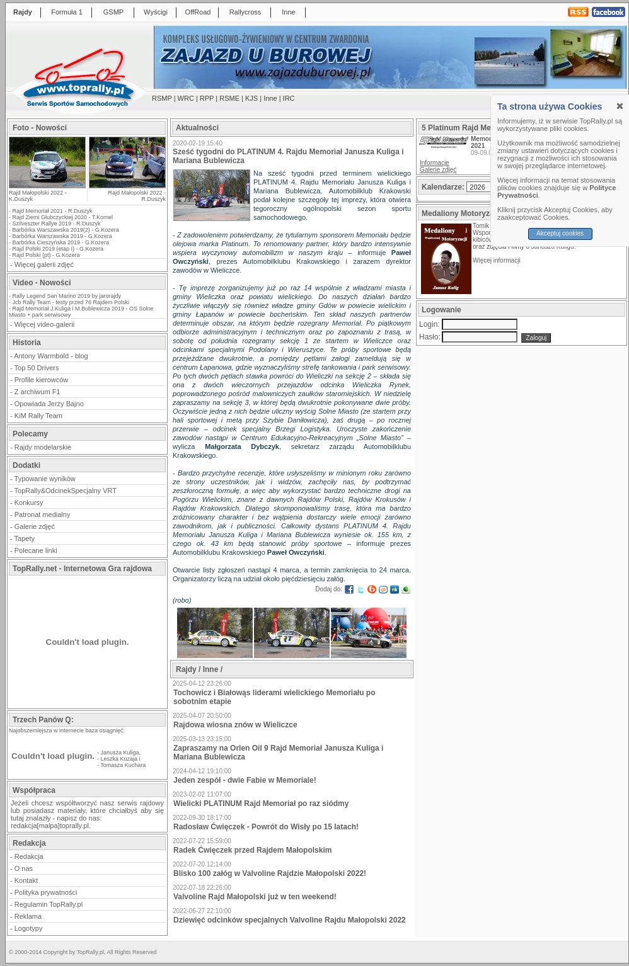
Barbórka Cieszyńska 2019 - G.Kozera (61, 242)
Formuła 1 (67, 12)
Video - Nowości (42, 282)
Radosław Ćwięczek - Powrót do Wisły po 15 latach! (266, 826)
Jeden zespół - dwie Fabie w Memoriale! (244, 780)
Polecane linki (35, 550)
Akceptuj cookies (560, 233)
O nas (23, 868)
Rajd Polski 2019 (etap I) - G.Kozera (58, 249)
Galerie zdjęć (34, 526)
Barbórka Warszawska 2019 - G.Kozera (62, 236)
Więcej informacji (497, 260)
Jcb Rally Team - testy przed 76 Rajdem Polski (71, 302)
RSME (229, 98)
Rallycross (245, 12)
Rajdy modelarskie (42, 447)
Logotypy (28, 928)
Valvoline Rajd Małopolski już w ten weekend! (255, 896)
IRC (289, 98)
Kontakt (26, 880)
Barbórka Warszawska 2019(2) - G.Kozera (66, 230)
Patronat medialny (42, 514)
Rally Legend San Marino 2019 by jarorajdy (67, 296)
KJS (251, 98)
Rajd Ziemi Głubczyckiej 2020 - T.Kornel (63, 217)
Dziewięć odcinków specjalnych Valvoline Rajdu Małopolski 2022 (289, 920)
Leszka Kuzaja (119, 759)
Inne (288, 12)
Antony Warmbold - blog (51, 356)
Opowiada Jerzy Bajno (49, 403)
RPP (207, 98)
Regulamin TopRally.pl (48, 904)
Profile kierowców (41, 380)
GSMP (113, 12)
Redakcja (28, 856)
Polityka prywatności (46, 892)
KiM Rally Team (38, 415)
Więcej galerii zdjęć (44, 264)
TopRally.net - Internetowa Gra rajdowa (82, 568)
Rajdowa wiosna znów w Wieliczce (235, 724)
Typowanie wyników (45, 478)
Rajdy (22, 12)
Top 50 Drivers (36, 368)
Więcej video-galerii (44, 324)
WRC (186, 98)
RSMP (162, 98)
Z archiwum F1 (37, 391)
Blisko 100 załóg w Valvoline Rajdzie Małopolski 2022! (269, 873)
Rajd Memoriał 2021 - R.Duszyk (53, 211)
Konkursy (28, 502)
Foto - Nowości (40, 127)
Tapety (24, 538)
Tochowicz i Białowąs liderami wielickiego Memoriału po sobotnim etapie (274, 697)
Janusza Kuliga (120, 752)
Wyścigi (156, 12)
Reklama (28, 916)
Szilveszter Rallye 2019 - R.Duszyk (57, 223)
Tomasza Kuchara (123, 765)
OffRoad (198, 12)
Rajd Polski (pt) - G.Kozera (46, 255)
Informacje (434, 162)
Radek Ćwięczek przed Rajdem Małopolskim (252, 850)
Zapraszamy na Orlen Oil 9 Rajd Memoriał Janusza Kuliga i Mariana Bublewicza (278, 752)
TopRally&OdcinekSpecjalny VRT (65, 490)
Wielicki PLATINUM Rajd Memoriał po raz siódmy (261, 803)
